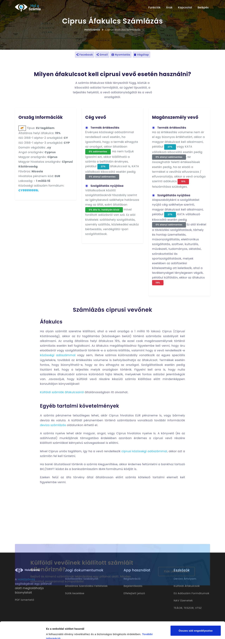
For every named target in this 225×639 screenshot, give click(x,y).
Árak (169, 7)
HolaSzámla (92, 29)
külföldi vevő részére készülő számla (106, 379)
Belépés (203, 7)
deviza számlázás (53, 425)
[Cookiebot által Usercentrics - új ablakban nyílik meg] (22, 632)
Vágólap (141, 54)
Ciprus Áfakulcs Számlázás (123, 29)
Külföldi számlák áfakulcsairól (62, 392)
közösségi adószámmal (58, 355)
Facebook (84, 54)
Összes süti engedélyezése (196, 614)
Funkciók (154, 7)
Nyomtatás (120, 54)
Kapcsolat (185, 7)
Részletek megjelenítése (61, 632)
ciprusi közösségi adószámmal (144, 451)
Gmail (102, 54)
